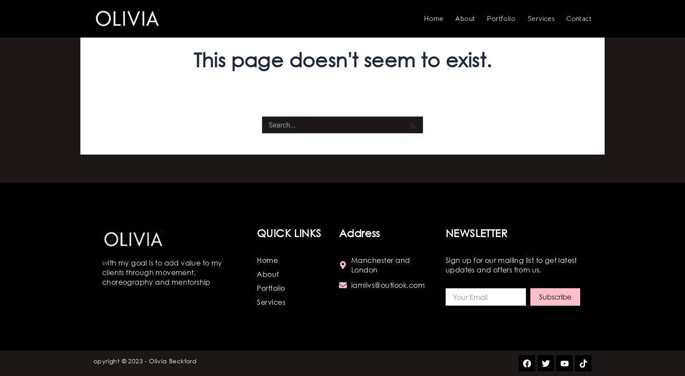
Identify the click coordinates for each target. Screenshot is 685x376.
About (465, 18)
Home (434, 18)
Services (540, 18)
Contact (579, 18)
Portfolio (501, 18)
